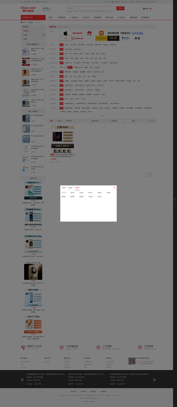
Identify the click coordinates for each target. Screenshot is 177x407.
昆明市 (70, 188)
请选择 (77, 187)
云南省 (64, 188)
